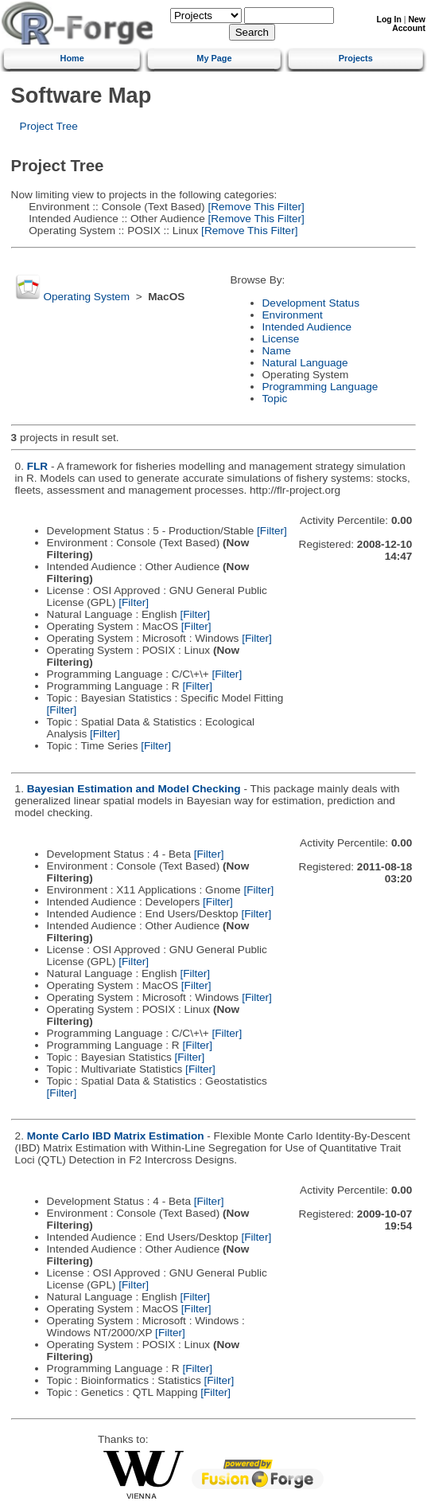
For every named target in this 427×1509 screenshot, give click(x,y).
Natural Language (305, 363)
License (281, 339)
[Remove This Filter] (255, 207)
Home (72, 58)
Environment (292, 315)
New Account (408, 24)
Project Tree (49, 126)
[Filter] (272, 531)
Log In (389, 19)
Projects (356, 58)
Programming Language (320, 387)
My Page (213, 58)
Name (276, 351)
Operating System (86, 297)
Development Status (310, 303)
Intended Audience (307, 327)
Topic (275, 399)
